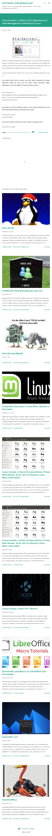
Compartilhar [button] (43, 132)
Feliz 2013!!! (8, 227)
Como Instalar (18, 132)
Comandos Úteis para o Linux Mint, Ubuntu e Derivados (25, 408)
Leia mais (47, 247)
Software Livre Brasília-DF (17, 3)
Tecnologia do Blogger (26, 829)
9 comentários (18, 428)
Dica (24, 132)
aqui (3, 75)
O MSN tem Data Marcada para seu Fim (22, 290)
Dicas (28, 132)
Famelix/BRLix (9, 799)
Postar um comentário (21, 247)
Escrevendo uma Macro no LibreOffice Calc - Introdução (24, 673)
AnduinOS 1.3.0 (10, 736)
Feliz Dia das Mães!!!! (12, 353)
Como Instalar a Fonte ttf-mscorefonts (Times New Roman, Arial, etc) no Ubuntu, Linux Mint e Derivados (26, 474)
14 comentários (18, 693)
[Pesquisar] (45, 3)
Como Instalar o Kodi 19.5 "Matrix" (20, 608)
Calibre (9, 132)
